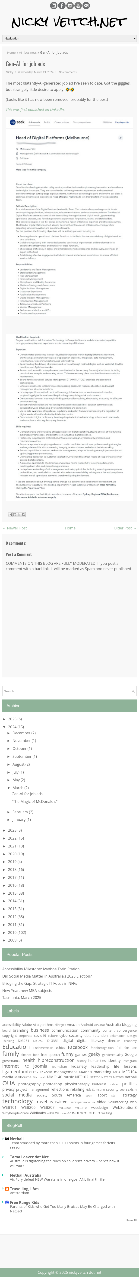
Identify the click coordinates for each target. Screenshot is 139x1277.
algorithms (45, 1024)
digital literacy (90, 1040)
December (22, 732)
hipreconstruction (56, 1060)
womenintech (86, 1113)
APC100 (99, 1025)
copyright (9, 1035)
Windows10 (63, 1113)
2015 (13, 893)
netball (131, 1077)
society (42, 1095)
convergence (127, 1030)
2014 (13, 900)
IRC (26, 1066)
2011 (13, 924)
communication (64, 1030)
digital (68, 1040)
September (23, 756)
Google (130, 1054)
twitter (60, 1101)
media (7, 1077)
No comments (68, 72)
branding (20, 1030)
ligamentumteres (20, 1071)
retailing (77, 1089)
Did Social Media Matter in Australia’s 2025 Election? (47, 976)
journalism (59, 1066)
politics (129, 1083)
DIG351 (53, 1040)
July (16, 772)
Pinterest (99, 1084)
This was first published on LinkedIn (35, 109)
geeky (94, 1054)
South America (66, 1095)
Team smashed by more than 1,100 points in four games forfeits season (62, 1145)
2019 (13, 861)
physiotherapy (77, 1084)
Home (11, 52)
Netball (17, 1138)
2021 (13, 846)
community (90, 1030)
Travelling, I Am (24, 1188)
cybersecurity (71, 1035)
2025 (13, 719)
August (19, 764)
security (112, 1089)
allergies (60, 1025)
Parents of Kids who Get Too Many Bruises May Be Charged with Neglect (62, 1208)
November (22, 740)
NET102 (81, 1077)
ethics (60, 1047)
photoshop (52, 1084)
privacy (8, 1089)
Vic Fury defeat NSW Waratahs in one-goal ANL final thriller (58, 1179)
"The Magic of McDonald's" (34, 801)
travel (41, 1101)
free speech (50, 1054)
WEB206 (28, 1107)
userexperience (79, 1102)
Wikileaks (38, 1113)
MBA (116, 1072)
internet (10, 1066)
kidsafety (79, 1066)
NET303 (118, 1077)
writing (106, 1113)
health (29, 1060)
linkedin (46, 1072)
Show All (131, 1220)
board (6, 1030)
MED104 (129, 1071)
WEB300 (65, 1108)
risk (88, 1089)
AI (20, 52)
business (30, 52)
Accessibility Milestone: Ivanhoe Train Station (41, 969)
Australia (113, 1024)
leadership (100, 1066)
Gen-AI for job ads (25, 64)
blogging (129, 1024)
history (81, 1061)
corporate (25, 1036)
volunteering (118, 1102)
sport (102, 1095)
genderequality (112, 1055)
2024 (13, 726)
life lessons (125, 1066)
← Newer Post (14, 528)
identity (114, 1060)
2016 (13, 885)
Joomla (40, 1066)
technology (17, 1101)
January (19, 819)
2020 (13, 854)
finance (26, 1055)
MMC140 (54, 1077)
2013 (13, 908)
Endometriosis (43, 1048)
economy (130, 1041)
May (17, 779)
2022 (13, 838)
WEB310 (81, 1108)
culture (53, 1036)
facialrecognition (102, 1048)
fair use (130, 1048)
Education (16, 1047)
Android (87, 1024)
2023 (13, 830)
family (10, 1054)
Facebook (78, 1047)
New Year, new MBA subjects (27, 990)
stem (114, 1095)
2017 (13, 877)
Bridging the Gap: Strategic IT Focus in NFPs (39, 983)
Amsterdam (19, 1192)
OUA (8, 1083)
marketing (102, 1071)
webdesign (99, 1107)
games (81, 1054)
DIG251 (23, 1040)
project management (32, 1089)
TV (51, 1102)
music (68, 1077)
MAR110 (85, 1072)
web (133, 1102)
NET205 (106, 1077)
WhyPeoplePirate (15, 1113)
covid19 (40, 1035)
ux (93, 1102)
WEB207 (47, 1107)
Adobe (27, 1024)
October (20, 748)
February (21, 811)
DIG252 (38, 1041)
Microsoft (39, 1077)
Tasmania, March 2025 (21, 997)
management (65, 1071)
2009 (13, 940)
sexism (131, 1089)
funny (67, 1054)
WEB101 (9, 1107)
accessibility (11, 1024)
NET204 (95, 1077)
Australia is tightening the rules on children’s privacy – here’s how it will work (64, 1163)
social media (17, 1095)
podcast (114, 1084)
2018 (13, 869)
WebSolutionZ (125, 1107)
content (109, 1030)
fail (118, 1047)
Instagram (130, 1061)
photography (29, 1084)
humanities (97, 1060)
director (114, 1040)
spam (89, 1095)
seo (122, 1089)
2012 (13, 916)
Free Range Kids (24, 1202)
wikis (50, 1113)
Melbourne (23, 1077)
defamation (118, 1036)
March (18, 787)
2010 (13, 932)
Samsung (98, 1089)
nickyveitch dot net (85, 1272)
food (36, 1055)
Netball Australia (25, 1175)
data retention (96, 1035)
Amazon (73, 1024)
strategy (130, 1095)
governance (11, 1060)
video (101, 1101)
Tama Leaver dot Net (29, 1156)
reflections (60, 1089)
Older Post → (125, 528)
